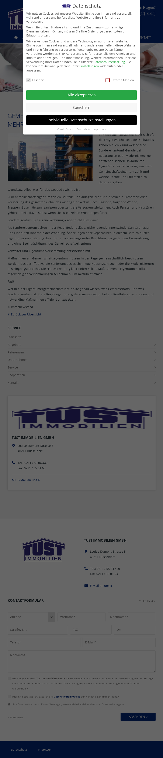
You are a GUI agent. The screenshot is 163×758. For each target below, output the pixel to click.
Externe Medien (119, 77)
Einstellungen (89, 63)
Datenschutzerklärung (109, 59)
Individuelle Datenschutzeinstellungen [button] (82, 117)
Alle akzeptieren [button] (81, 92)
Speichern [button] (81, 104)
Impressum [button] (100, 126)
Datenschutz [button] (84, 126)
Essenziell (36, 77)
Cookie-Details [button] (65, 126)
